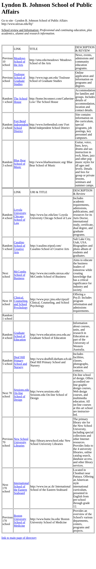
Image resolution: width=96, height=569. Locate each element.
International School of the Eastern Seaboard (21, 488)
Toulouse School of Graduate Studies (19, 79)
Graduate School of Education (20, 336)
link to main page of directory (19, 537)
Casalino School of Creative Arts (19, 247)
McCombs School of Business (20, 275)
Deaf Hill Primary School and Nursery (20, 362)
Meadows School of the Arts (19, 61)
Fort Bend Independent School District (21, 126)
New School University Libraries (21, 442)
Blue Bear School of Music (20, 164)
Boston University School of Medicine (20, 520)
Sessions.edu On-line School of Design (21, 394)
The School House (20, 100)
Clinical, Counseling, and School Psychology (21, 302)
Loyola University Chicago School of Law (20, 216)
